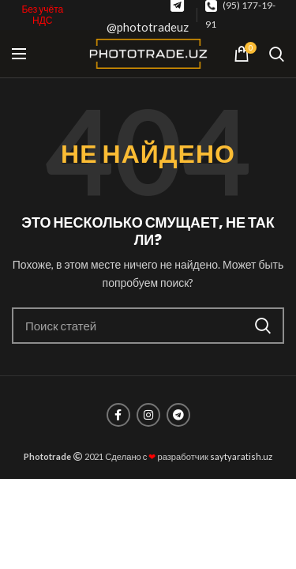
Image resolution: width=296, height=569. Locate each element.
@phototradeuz (148, 27)
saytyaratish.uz (241, 456)
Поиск (263, 325)
